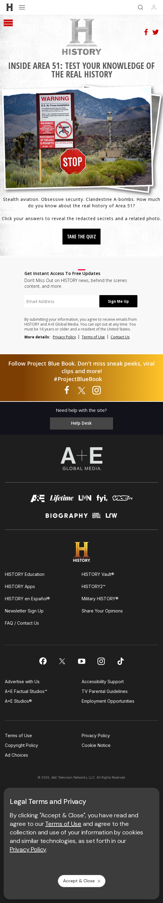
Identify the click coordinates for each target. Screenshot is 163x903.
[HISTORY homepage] (81, 552)
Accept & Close (82, 880)
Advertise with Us (22, 681)
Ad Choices (16, 755)
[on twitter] (62, 661)
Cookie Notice (96, 745)
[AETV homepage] (37, 500)
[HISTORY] (9, 7)
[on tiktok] (120, 661)
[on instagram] (101, 661)
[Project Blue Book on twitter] (81, 390)
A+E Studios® (18, 701)
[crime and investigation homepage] (96, 518)
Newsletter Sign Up (24, 610)
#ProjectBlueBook (78, 379)
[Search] (140, 7)
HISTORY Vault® (98, 574)
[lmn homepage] (85, 500)
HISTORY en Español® (27, 598)
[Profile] (154, 7)
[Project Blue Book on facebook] (66, 390)
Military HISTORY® (100, 598)
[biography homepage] (67, 518)
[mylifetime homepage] (62, 500)
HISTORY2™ (93, 586)
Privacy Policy (64, 337)
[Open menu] (22, 7)
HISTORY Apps (20, 586)
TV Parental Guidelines (105, 691)
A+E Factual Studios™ (26, 691)
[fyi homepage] (102, 500)
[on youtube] (81, 661)
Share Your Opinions (102, 610)
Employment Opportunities (108, 701)
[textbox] (61, 301)
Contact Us (120, 337)
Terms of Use (93, 337)
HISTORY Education (24, 574)
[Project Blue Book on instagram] (96, 390)
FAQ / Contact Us (22, 623)
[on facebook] (42, 661)
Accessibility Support (103, 681)
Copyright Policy (21, 745)
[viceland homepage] (122, 500)
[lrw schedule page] (111, 518)
